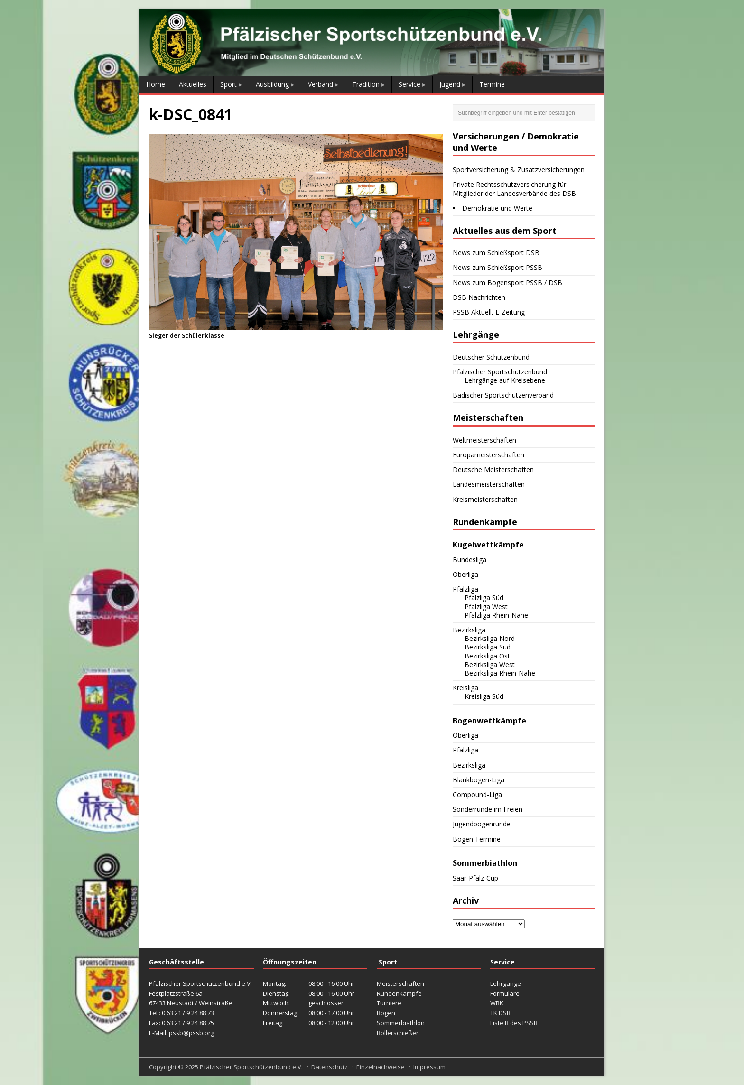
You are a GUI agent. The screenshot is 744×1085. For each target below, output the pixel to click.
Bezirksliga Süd (488, 646)
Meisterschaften (400, 983)
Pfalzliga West (486, 606)
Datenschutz (329, 1067)
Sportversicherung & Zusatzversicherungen (519, 169)
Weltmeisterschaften (484, 440)
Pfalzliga (465, 589)
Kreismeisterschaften (485, 499)
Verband (320, 84)
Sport (228, 84)
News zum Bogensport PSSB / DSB (507, 282)
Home (155, 84)
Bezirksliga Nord (490, 638)
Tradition (366, 84)
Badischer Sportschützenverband (503, 394)
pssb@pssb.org (191, 1033)
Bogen (386, 1013)
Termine (492, 84)
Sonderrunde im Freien (487, 809)
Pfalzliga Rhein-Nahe (496, 615)
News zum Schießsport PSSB (497, 267)
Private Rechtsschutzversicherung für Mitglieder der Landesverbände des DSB (514, 188)
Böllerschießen (398, 1033)
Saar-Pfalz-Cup (475, 877)
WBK (496, 1003)
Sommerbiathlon (401, 1023)
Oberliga (465, 574)
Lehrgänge (505, 983)
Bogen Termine (477, 839)
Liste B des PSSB (514, 1023)
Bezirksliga (469, 629)
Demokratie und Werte (497, 208)
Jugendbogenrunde (482, 823)
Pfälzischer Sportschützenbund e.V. (251, 1067)
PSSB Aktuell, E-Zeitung (489, 311)
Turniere (389, 1003)
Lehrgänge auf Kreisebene (505, 380)
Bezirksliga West (490, 664)
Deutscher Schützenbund (491, 357)
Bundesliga (469, 559)
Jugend (449, 84)
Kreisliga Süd (484, 696)
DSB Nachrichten (479, 297)
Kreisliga (465, 687)
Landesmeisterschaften (489, 484)
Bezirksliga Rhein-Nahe (500, 672)
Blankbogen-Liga (478, 779)
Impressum (429, 1067)
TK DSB (500, 1013)
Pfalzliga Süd (484, 597)
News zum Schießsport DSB (496, 252)
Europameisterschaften (488, 454)
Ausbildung (272, 84)
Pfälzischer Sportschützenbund (500, 371)
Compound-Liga (477, 794)
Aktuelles (192, 84)
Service (409, 84)
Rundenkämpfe (399, 993)
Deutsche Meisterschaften (493, 469)
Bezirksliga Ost (487, 655)
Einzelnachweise (380, 1067)
